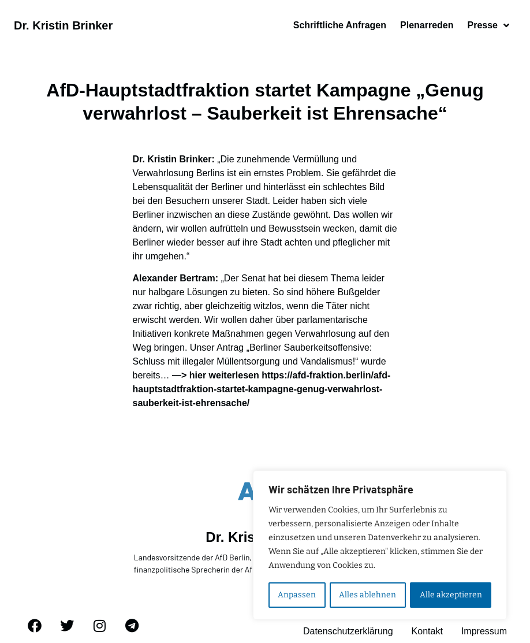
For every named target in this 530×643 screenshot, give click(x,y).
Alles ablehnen (367, 595)
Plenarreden (426, 25)
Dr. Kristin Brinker (63, 25)
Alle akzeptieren (451, 595)
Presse (489, 25)
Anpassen (297, 595)
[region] (380, 545)
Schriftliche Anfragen (339, 25)
